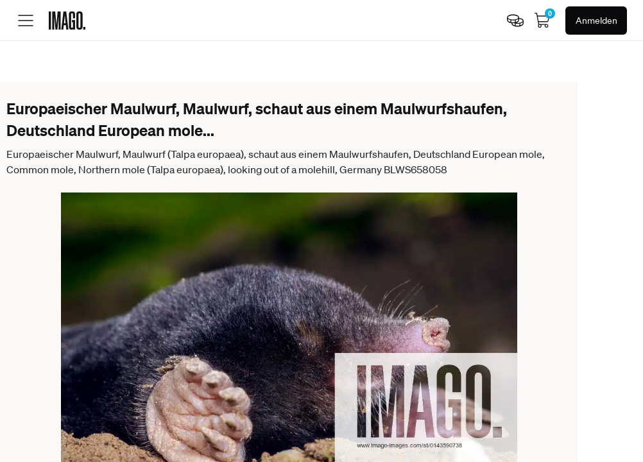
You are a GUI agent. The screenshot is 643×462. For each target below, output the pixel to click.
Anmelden (596, 20)
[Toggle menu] (25, 20)
